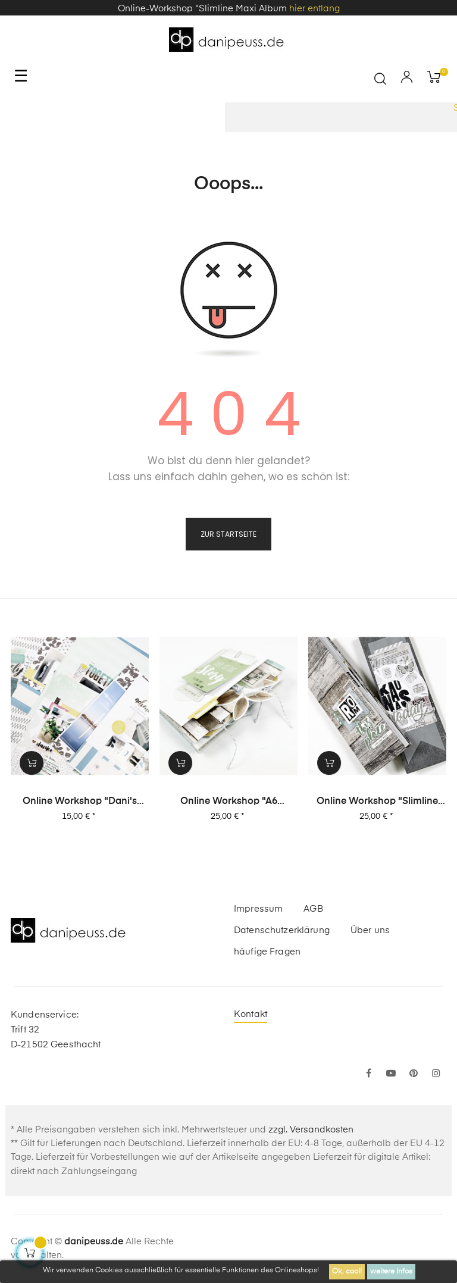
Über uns (370, 930)
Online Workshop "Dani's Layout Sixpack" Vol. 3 (80, 802)
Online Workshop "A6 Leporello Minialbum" (228, 802)
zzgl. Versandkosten (310, 1129)
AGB (313, 909)
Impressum (258, 909)
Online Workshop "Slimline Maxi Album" (377, 802)
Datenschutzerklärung (282, 930)
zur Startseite (228, 534)
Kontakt (250, 1014)
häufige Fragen (267, 951)
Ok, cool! (347, 1271)
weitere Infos (391, 1271)
